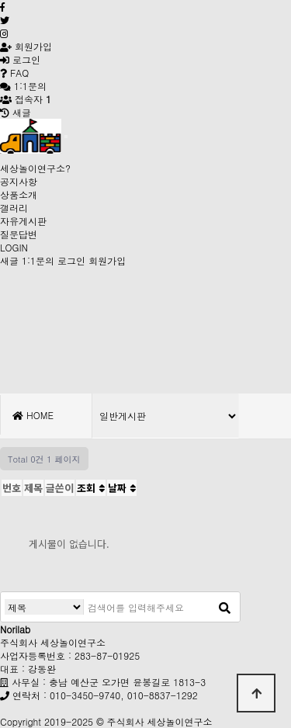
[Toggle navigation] (66, 136)
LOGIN (14, 247)
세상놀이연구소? (35, 168)
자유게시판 (23, 220)
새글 (9, 260)
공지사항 (18, 181)
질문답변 (18, 234)
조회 (91, 487)
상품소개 (18, 194)
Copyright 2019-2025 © (53, 721)
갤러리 (14, 207)
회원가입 (26, 46)
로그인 (20, 59)
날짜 (122, 487)
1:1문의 (38, 260)
